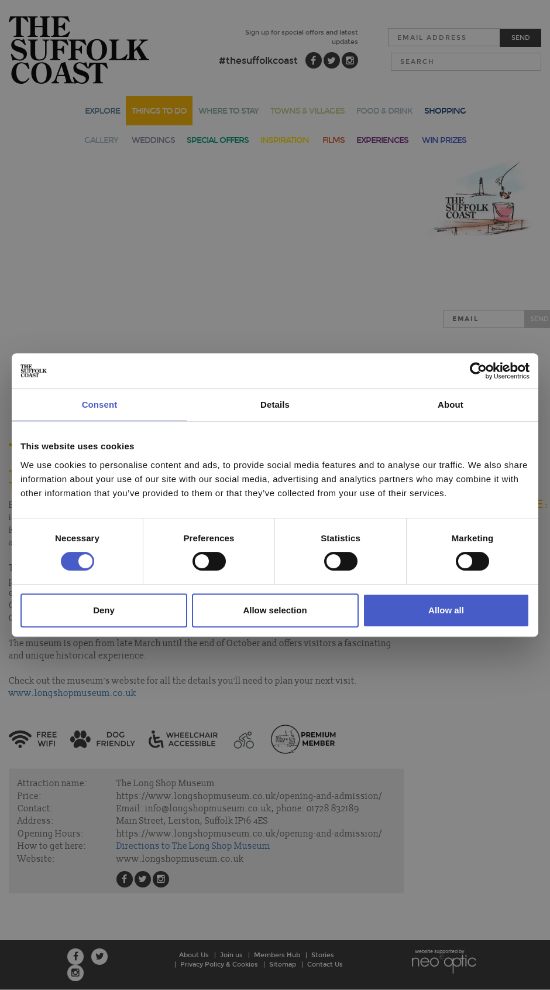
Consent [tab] (100, 404)
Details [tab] (275, 404)
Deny (104, 610)
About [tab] (450, 404)
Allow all (446, 610)
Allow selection (275, 610)
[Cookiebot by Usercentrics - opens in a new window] (478, 371)
